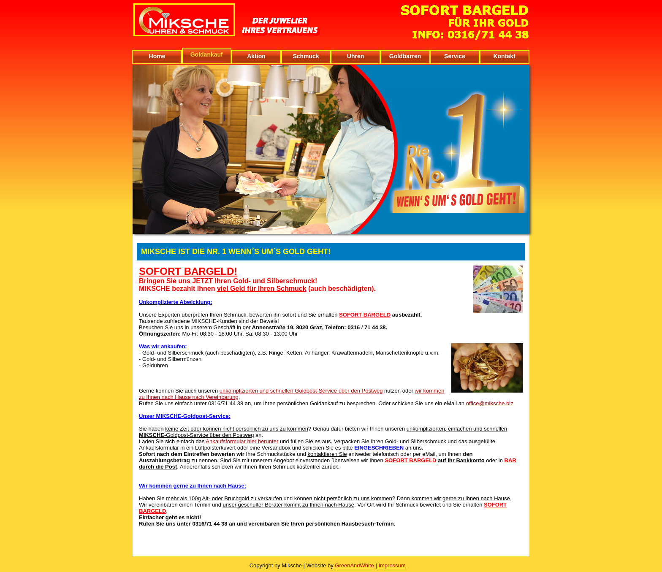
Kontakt (504, 56)
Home (157, 56)
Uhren (355, 56)
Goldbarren (405, 56)
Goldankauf (206, 54)
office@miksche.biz (489, 403)
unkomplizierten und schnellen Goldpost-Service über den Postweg (301, 391)
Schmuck (306, 56)
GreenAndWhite (354, 565)
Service (454, 56)
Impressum (391, 565)
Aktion (256, 56)
